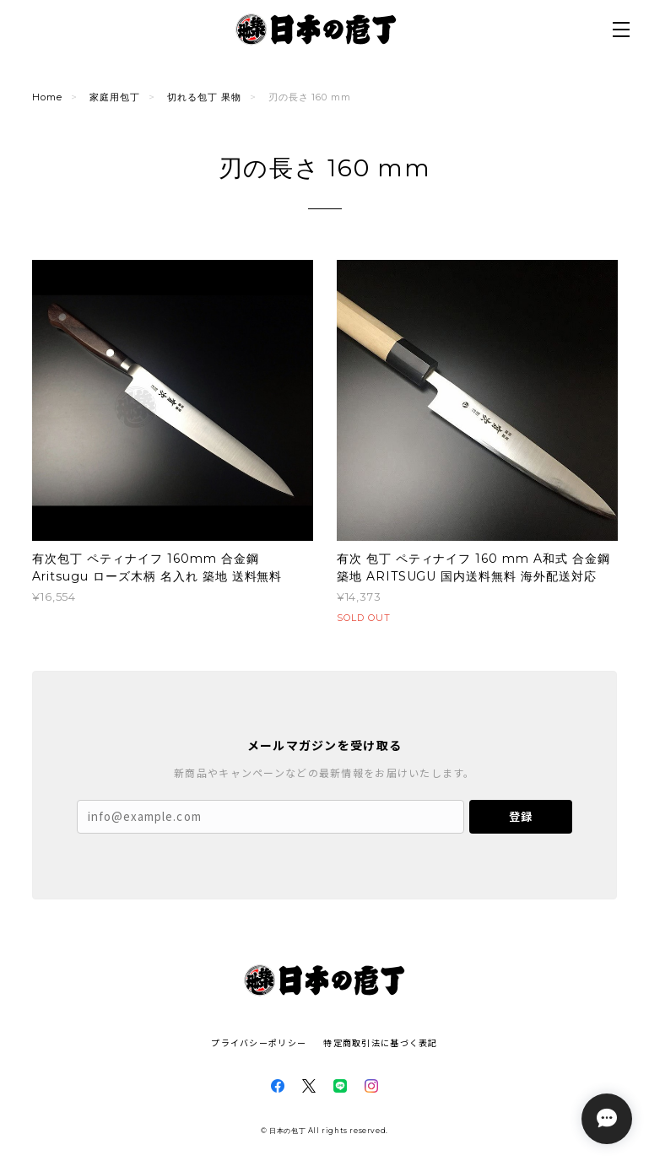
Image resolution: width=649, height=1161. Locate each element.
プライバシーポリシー (258, 1042)
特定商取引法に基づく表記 (380, 1042)
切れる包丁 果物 (204, 97)
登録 (521, 816)
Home (47, 97)
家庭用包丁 (114, 97)
